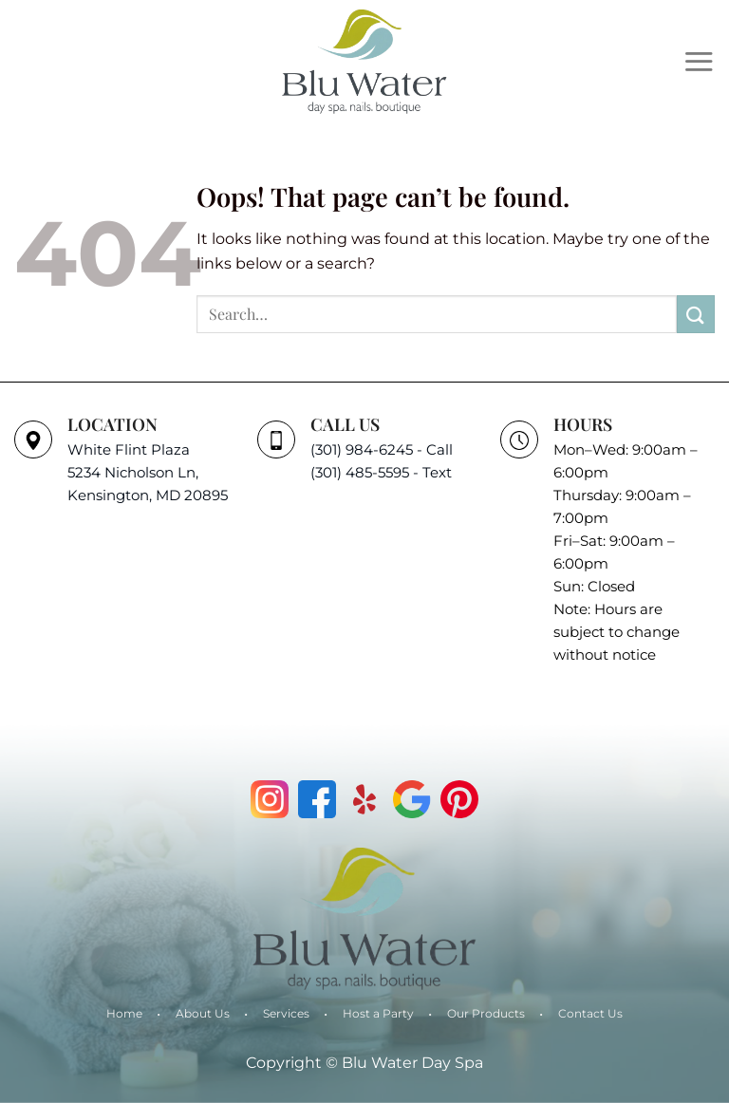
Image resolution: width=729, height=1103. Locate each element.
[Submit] (696, 313)
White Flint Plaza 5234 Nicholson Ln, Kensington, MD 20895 (147, 472)
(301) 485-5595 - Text (381, 472)
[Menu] (698, 61)
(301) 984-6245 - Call (381, 449)
